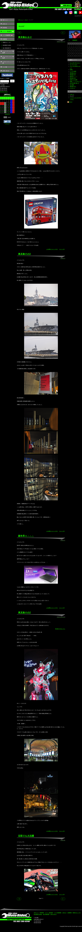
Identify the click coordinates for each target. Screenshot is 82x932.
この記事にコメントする (52, 249)
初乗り (71, 69)
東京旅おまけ (73, 73)
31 (13, 111)
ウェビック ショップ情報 (8, 52)
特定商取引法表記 (7, 45)
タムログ (21, 26)
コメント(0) (61, 249)
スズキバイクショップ (8, 62)
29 (9, 111)
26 (3, 111)
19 (3, 109)
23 (11, 109)
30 (11, 111)
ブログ (26, 19)
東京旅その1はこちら (60, 628)
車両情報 (4, 27)
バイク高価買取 (6, 35)
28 (7, 111)
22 (9, 109)
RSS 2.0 (70, 102)
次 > (63, 32)
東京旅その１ (73, 86)
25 (1, 111)
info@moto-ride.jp (4, 91)
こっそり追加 (73, 71)
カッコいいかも (73, 64)
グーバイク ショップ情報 (8, 57)
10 (13, 103)
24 (13, 109)
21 (7, 109)
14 (7, 106)
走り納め (72, 84)
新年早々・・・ (73, 76)
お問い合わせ (5, 70)
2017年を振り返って (74, 83)
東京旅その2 (73, 78)
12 (3, 106)
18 (1, 109)
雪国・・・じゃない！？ (75, 81)
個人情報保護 (46, 914)
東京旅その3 (73, 74)
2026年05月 (74, 40)
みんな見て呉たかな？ (75, 62)
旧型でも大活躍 (73, 79)
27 (5, 111)
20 (5, 109)
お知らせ (4, 24)
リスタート (72, 88)
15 (9, 106)
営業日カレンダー (7, 42)
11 (1, 106)
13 (5, 106)
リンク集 (4, 67)
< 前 (19, 32)
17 (13, 106)
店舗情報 (4, 39)
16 (11, 106)
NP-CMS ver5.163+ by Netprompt (7, 124)
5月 (9, 114)
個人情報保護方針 (7, 48)
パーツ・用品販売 (6, 31)
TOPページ (5, 20)
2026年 (6, 114)
